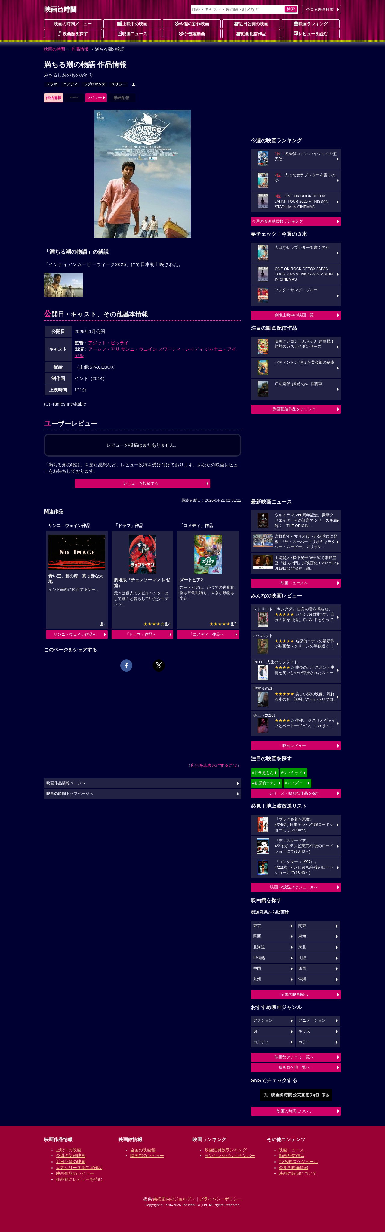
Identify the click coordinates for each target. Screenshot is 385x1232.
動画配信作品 (251, 33)
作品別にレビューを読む (79, 1179)
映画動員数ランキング (226, 1149)
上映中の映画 (132, 23)
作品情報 (80, 49)
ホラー (304, 1042)
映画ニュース (132, 33)
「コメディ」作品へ (206, 634)
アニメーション (312, 1020)
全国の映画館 (143, 1149)
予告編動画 (192, 33)
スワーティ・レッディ (180, 349)
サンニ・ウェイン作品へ (75, 634)
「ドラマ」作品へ (140, 634)
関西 (257, 936)
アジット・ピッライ (108, 342)
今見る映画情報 (293, 1167)
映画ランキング (311, 23)
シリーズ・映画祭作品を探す (294, 793)
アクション (263, 1020)
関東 (302, 926)
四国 (302, 968)
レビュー (94, 97)
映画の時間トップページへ (69, 794)
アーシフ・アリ (104, 349)
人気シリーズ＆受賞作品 (79, 1167)
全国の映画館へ (294, 994)
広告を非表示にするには (214, 765)
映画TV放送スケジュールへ (294, 887)
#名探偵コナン (265, 783)
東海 (302, 936)
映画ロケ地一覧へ (294, 1067)
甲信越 (259, 958)
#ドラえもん (263, 772)
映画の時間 (54, 49)
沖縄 (302, 979)
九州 (257, 979)
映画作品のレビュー (75, 1173)
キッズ (304, 1031)
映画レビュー (294, 745)
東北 (302, 947)
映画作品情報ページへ (65, 783)
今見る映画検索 (320, 9)
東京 (257, 926)
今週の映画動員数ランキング (277, 221)
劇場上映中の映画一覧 (294, 315)
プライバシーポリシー (220, 1198)
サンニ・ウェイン (139, 349)
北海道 (259, 947)
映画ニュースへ (294, 583)
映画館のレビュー (147, 1155)
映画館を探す (73, 33)
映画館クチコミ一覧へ (294, 1057)
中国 (257, 968)
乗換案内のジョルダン (174, 1198)
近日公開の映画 (251, 23)
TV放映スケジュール (298, 1161)
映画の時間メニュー (73, 23)
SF (255, 1031)
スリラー (118, 84)
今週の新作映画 (192, 23)
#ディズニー (295, 783)
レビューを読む (311, 33)
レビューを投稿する (141, 483)
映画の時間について (294, 1111)
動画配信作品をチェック (294, 409)
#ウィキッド (292, 772)
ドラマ (51, 84)
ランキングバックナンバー (230, 1155)
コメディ (70, 84)
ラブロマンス (94, 84)
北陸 (302, 958)
